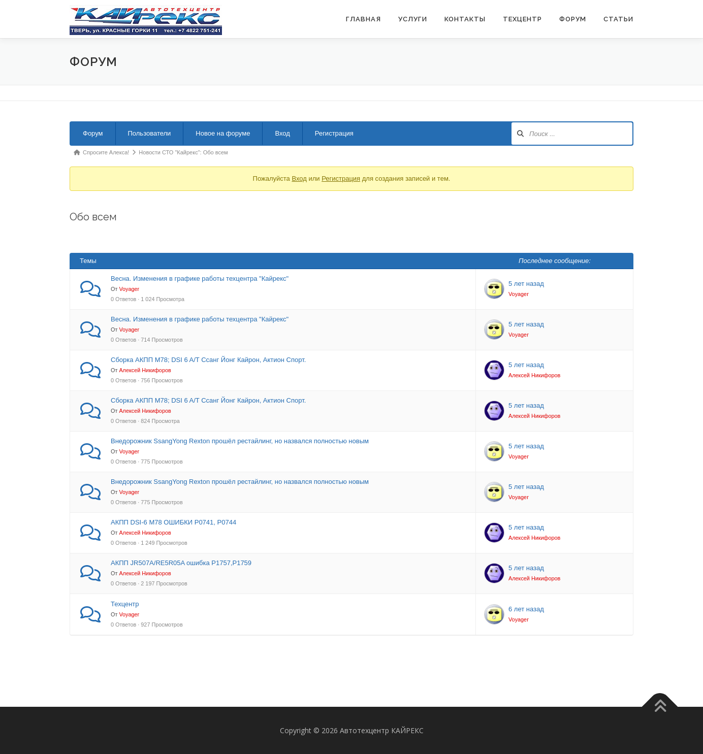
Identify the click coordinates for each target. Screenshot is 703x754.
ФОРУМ (572, 19)
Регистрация (334, 133)
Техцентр (522, 19)
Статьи (618, 19)
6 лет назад (526, 609)
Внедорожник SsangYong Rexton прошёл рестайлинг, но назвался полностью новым (240, 441)
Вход (282, 133)
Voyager (129, 289)
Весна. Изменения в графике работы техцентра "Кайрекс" (200, 278)
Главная (363, 19)
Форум (93, 133)
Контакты (465, 19)
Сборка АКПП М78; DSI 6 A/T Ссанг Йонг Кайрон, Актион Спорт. (208, 360)
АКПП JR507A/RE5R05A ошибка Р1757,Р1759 (181, 563)
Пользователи (149, 133)
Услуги (412, 19)
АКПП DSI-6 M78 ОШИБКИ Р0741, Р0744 (173, 522)
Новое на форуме (223, 133)
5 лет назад (526, 283)
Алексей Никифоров (145, 370)
